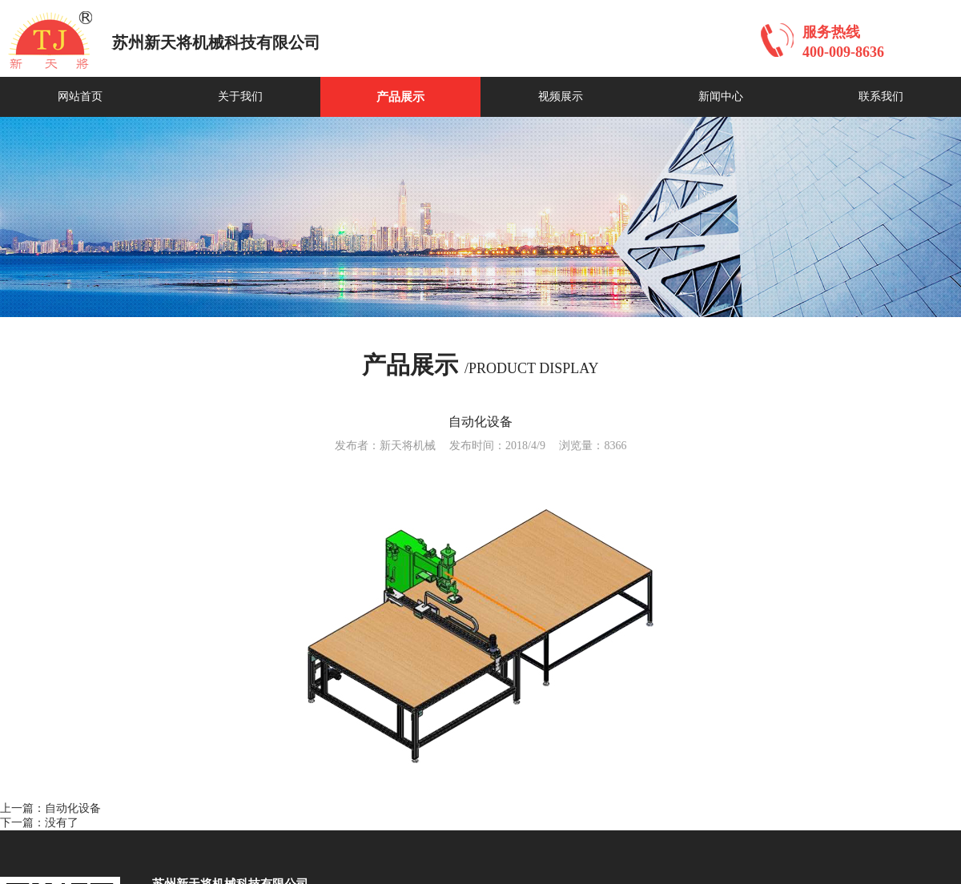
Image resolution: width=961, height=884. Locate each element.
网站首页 (80, 96)
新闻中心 (720, 96)
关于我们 (240, 96)
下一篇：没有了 (39, 823)
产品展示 (400, 96)
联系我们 (880, 96)
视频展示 (560, 96)
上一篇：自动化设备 (50, 808)
